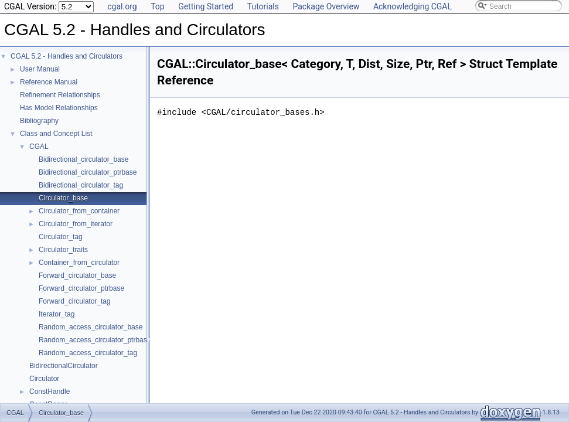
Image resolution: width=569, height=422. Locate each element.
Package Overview (325, 6)
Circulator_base (63, 198)
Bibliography (39, 121)
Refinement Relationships (60, 95)
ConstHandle (49, 391)
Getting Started (205, 6)
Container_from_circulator (79, 262)
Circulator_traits (63, 250)
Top (158, 6)
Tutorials (263, 6)
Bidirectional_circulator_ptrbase (88, 172)
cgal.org (122, 6)
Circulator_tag (61, 237)
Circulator (44, 379)
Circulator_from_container (79, 211)
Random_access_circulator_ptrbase (95, 340)
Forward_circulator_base (77, 275)
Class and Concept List (56, 134)
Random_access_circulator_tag (88, 353)
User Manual (40, 69)
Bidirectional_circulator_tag (81, 185)
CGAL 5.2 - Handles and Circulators (66, 56)
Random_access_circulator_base (90, 327)
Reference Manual (48, 82)
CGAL (39, 146)
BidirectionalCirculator (63, 366)
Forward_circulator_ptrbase (81, 288)
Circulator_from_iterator (76, 224)
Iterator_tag (56, 314)
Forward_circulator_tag (75, 301)
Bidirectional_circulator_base (83, 159)
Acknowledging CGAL (412, 6)
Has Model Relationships (59, 108)
